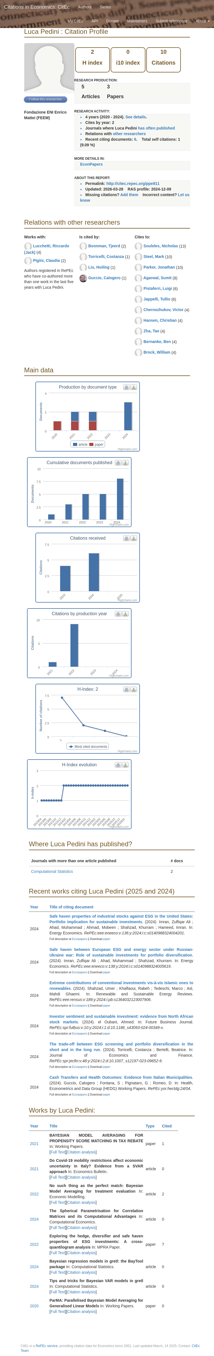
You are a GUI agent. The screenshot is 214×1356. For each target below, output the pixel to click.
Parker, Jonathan (159, 267)
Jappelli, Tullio (157, 299)
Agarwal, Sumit (158, 278)
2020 (34, 1306)
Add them (129, 194)
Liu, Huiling (99, 267)
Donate (112, 21)
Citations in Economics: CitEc (37, 7)
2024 (34, 1219)
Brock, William (157, 352)
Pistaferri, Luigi (158, 288)
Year (36, 907)
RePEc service (47, 1346)
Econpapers (79, 939)
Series (105, 7)
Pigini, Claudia (46, 260)
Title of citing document (74, 907)
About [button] (203, 21)
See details (135, 117)
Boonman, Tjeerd (104, 246)
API (95, 21)
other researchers (129, 133)
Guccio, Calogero (104, 278)
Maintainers (137, 21)
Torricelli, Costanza (106, 256)
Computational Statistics (52, 871)
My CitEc (75, 21)
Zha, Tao (151, 331)
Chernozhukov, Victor (163, 309)
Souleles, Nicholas (161, 246)
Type (152, 1126)
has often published (156, 128)
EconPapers (91, 164)
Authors (84, 7)
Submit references (172, 21)
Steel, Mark (154, 256)
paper (106, 939)
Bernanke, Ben (157, 341)
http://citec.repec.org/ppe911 (133, 183)
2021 (34, 1143)
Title (56, 1126)
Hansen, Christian (160, 320)
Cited (169, 1126)
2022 (34, 1194)
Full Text (57, 1152)
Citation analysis (81, 1152)
